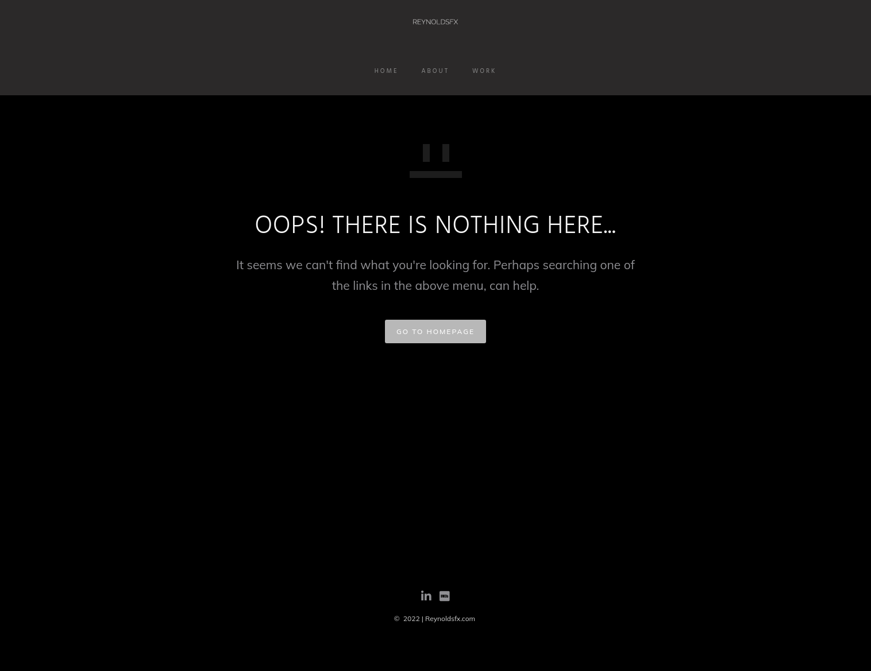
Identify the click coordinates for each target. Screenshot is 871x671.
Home (387, 71)
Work (484, 71)
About (435, 71)
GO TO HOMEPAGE (435, 331)
